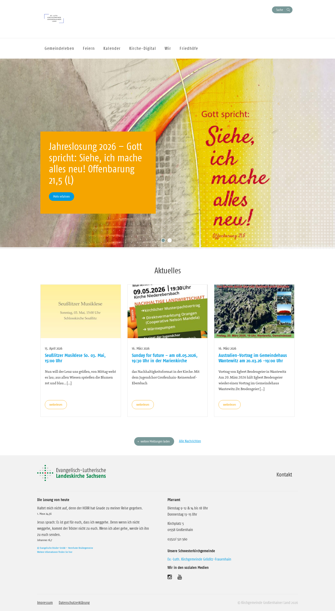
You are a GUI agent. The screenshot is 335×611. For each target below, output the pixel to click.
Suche (279, 10)
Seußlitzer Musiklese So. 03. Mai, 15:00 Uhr (75, 358)
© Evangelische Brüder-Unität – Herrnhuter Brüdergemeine (65, 547)
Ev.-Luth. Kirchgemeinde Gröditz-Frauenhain (199, 559)
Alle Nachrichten (190, 441)
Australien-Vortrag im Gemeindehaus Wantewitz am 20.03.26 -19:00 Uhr (253, 358)
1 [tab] (164, 241)
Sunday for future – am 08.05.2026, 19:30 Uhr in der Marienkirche (164, 358)
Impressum (45, 602)
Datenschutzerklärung (74, 602)
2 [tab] (171, 241)
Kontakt (284, 474)
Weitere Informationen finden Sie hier (54, 551)
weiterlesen (55, 404)
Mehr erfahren (61, 196)
